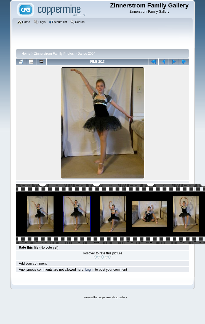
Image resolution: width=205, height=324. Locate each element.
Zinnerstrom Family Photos (54, 54)
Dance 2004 (86, 54)
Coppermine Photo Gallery (112, 297)
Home (26, 54)
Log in (89, 270)
